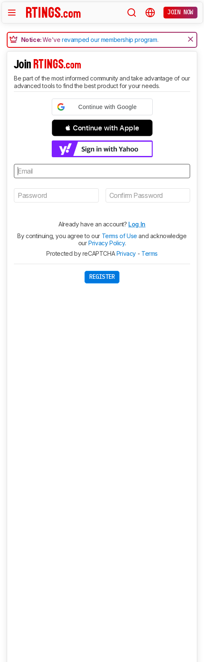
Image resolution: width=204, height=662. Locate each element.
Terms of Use (119, 235)
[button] (102, 107)
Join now (180, 12)
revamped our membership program (109, 39)
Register (102, 276)
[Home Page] (53, 12)
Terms (149, 253)
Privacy (126, 253)
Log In (137, 224)
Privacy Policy (106, 243)
